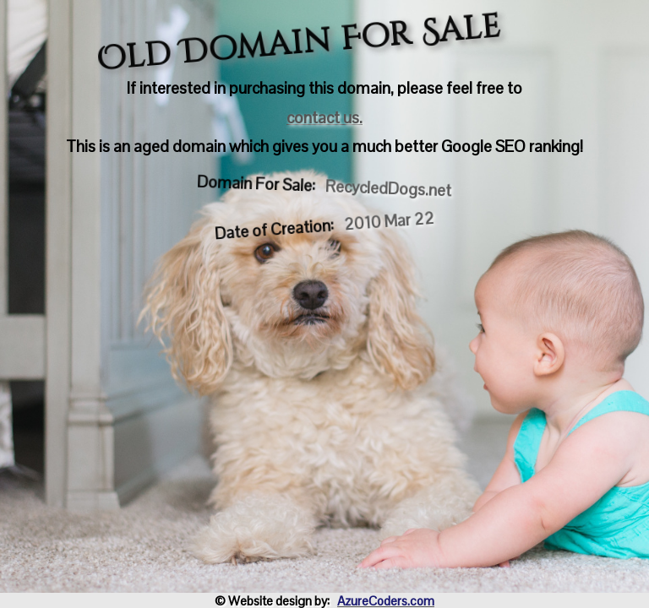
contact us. (324, 117)
